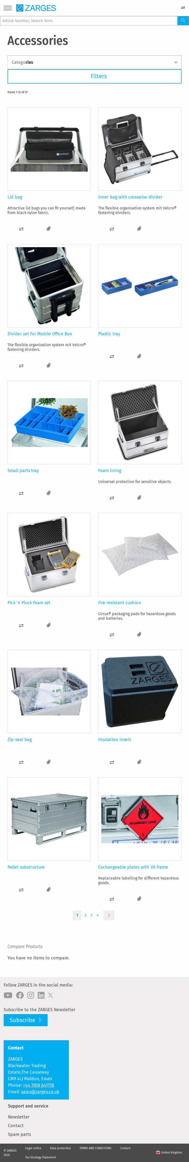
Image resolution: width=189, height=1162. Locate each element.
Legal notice (33, 1148)
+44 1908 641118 (38, 1085)
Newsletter (18, 1117)
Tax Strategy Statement (40, 1157)
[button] (21, 229)
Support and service (28, 1106)
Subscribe (23, 1020)
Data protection (60, 1148)
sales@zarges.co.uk (40, 1091)
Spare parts (19, 1134)
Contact (16, 1125)
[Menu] (8, 9)
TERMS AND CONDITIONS (95, 1148)
